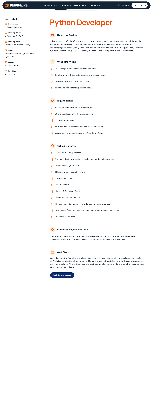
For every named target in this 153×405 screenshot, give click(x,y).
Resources (80, 5)
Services (65, 5)
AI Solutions (51, 5)
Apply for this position (62, 275)
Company (95, 5)
